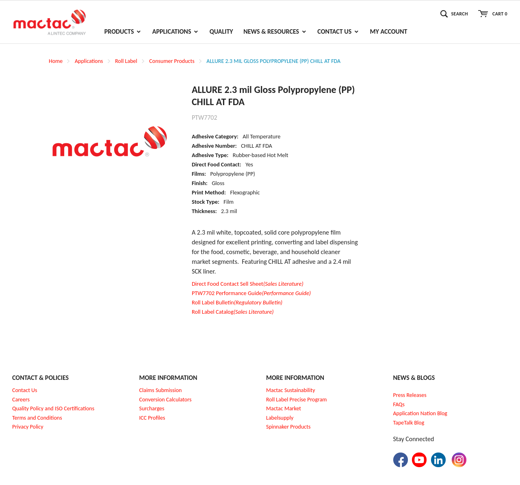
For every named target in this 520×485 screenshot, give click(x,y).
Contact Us (24, 390)
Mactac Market (283, 408)
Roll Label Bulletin (237, 302)
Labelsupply (279, 417)
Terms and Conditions (37, 417)
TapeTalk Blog (409, 422)
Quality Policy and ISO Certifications (53, 408)
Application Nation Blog (420, 413)
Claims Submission (160, 390)
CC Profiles (153, 417)
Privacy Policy (27, 426)
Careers (21, 399)
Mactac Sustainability (290, 390)
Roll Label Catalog (233, 311)
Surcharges (152, 408)
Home (56, 61)
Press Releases (410, 395)
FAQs (399, 404)
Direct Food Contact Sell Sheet (247, 283)
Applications (89, 61)
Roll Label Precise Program (296, 399)
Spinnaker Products (288, 426)
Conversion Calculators (165, 399)
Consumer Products (171, 61)
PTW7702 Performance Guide (251, 293)
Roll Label (126, 61)
